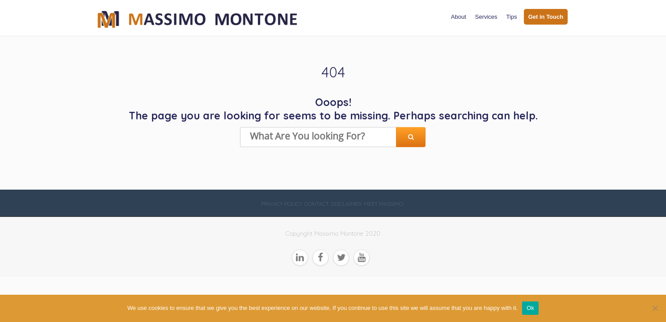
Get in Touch (545, 16)
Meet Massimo (383, 203)
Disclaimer (346, 203)
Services (486, 16)
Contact (316, 203)
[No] (654, 308)
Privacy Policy (281, 203)
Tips (511, 16)
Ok (530, 308)
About (458, 16)
